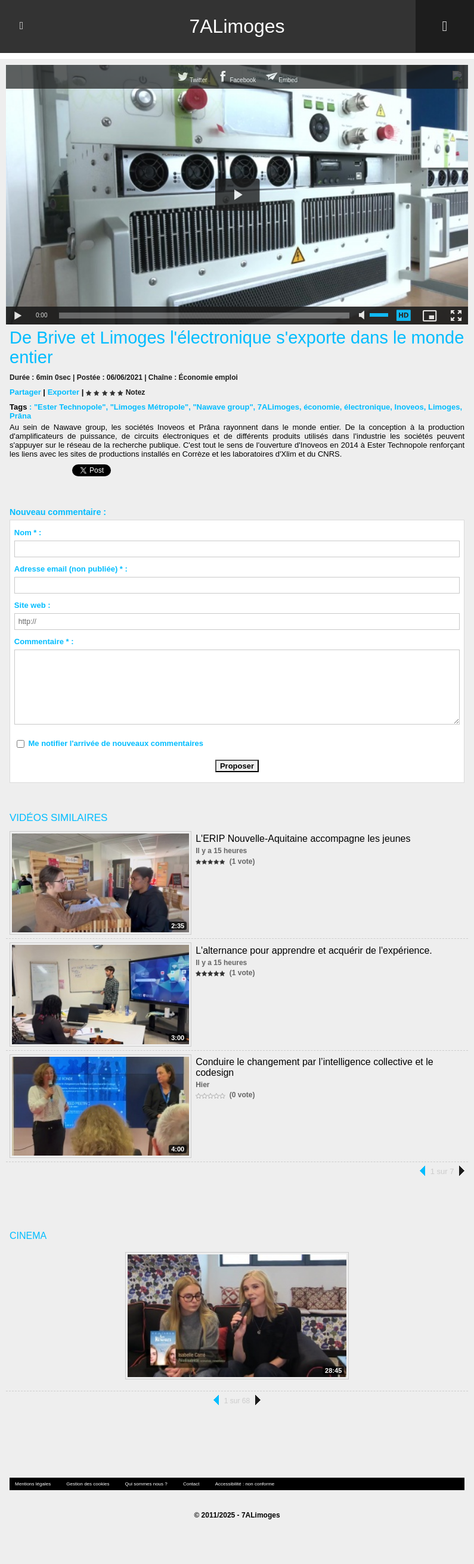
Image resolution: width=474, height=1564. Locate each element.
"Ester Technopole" (70, 406)
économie (321, 406)
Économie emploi (208, 377)
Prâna (20, 415)
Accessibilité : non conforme (245, 1483)
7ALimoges (236, 26)
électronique (367, 406)
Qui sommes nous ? (146, 1483)
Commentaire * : (44, 640)
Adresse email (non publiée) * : (71, 568)
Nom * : (28, 531)
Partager (25, 391)
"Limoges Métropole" (149, 406)
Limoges (444, 406)
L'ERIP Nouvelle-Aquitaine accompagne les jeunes (303, 838)
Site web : (32, 604)
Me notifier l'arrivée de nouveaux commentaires (115, 742)
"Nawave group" (223, 406)
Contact (191, 1483)
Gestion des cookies (87, 1483)
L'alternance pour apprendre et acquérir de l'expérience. (314, 950)
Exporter (63, 391)
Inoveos (409, 406)
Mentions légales (33, 1483)
